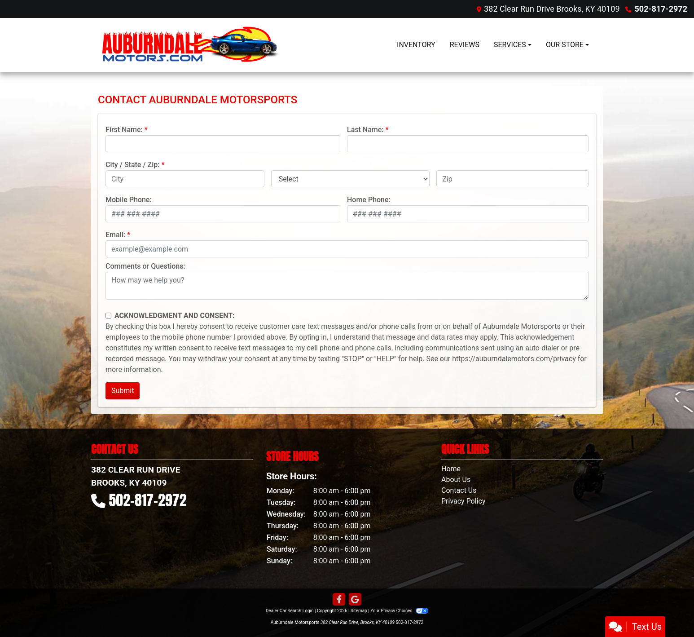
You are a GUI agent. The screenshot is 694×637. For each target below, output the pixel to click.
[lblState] (350, 178)
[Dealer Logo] (192, 45)
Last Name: (365, 129)
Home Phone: (369, 199)
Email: (115, 234)
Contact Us (459, 490)
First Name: (124, 129)
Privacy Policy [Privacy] (463, 501)
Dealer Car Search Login (290, 610)
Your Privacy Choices (399, 610)
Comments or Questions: (145, 266)
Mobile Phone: (128, 199)
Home (451, 468)
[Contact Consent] (108, 315)
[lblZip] (512, 178)
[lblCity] (184, 178)
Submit (122, 390)
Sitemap (359, 610)
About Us (455, 479)
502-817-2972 (661, 8)
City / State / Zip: (132, 164)
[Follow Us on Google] (355, 599)
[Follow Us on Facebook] (339, 599)
